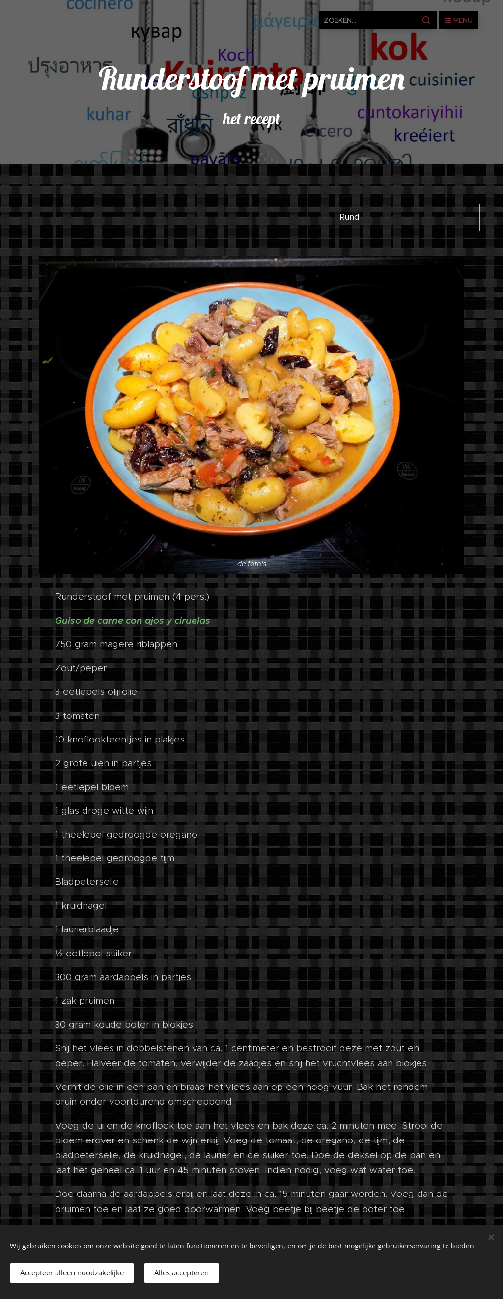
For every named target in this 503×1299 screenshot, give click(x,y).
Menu (459, 20)
